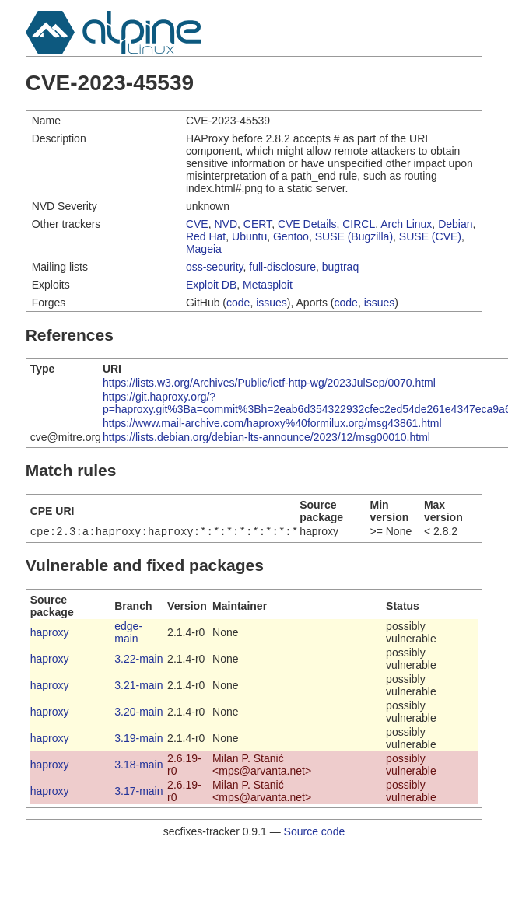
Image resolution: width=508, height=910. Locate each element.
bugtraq (340, 267)
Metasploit (268, 284)
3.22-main (138, 660)
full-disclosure (282, 267)
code (238, 302)
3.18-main (138, 766)
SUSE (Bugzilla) (354, 236)
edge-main (128, 633)
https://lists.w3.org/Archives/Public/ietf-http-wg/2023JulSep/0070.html (269, 382)
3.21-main (138, 687)
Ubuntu (249, 236)
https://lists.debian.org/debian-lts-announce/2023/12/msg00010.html (266, 437)
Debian (455, 224)
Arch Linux (406, 224)
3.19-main (138, 739)
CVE (197, 224)
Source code (314, 833)
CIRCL (358, 224)
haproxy (49, 634)
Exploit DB (211, 284)
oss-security (214, 267)
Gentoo (291, 236)
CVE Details (307, 224)
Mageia (204, 249)
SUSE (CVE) (430, 236)
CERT (257, 224)
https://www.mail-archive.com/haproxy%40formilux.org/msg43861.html (272, 423)
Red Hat (206, 236)
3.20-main (138, 713)
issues (271, 302)
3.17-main (138, 792)
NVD (225, 224)
